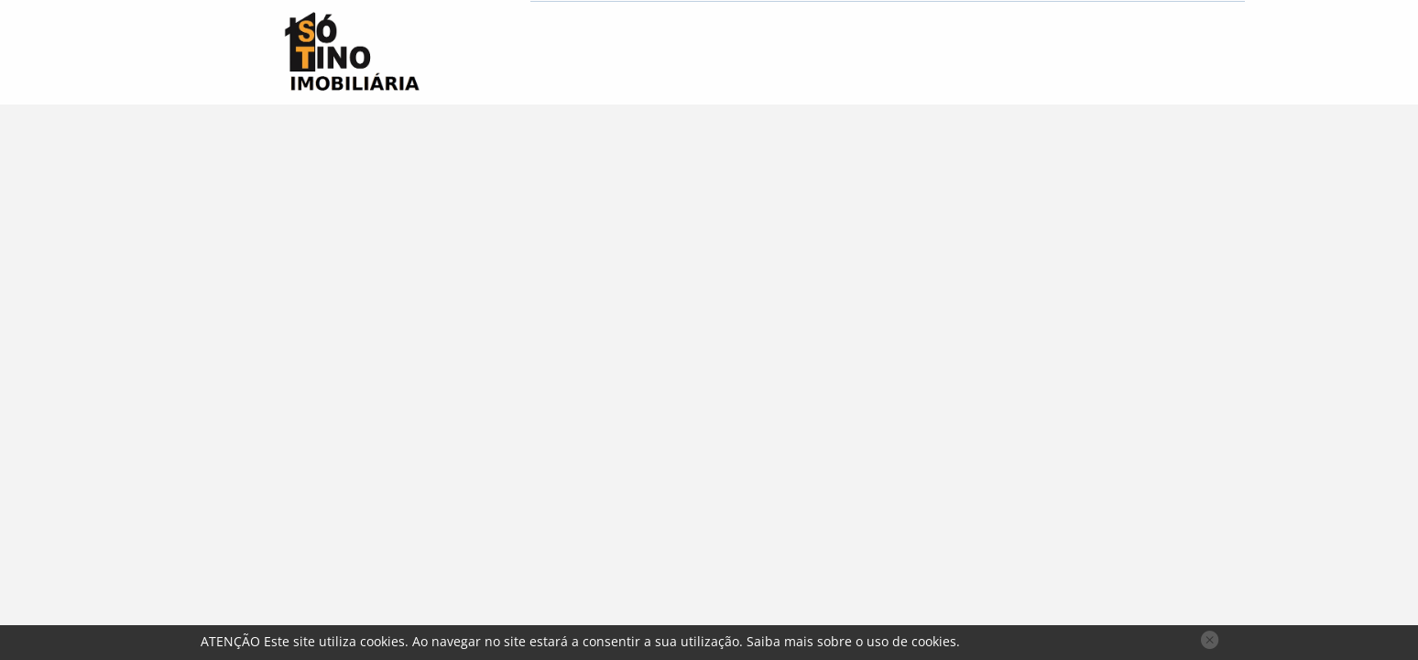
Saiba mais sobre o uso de (851, 641)
